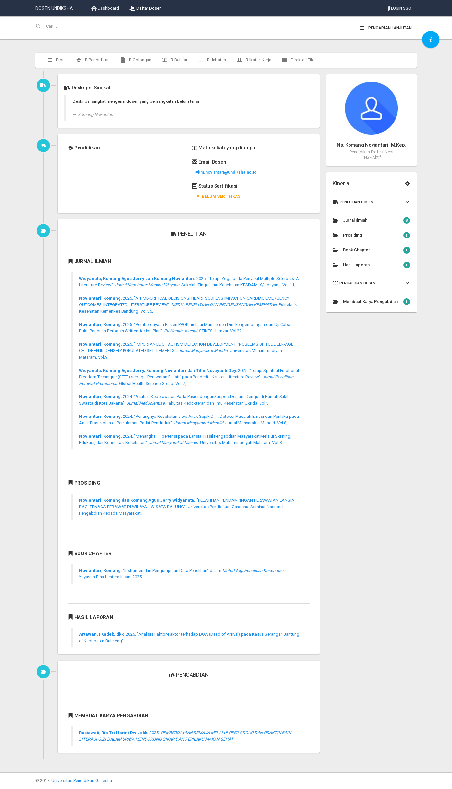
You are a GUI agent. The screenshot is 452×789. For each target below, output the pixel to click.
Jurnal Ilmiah (371, 220)
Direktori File (298, 60)
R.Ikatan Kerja (254, 60)
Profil (56, 60)
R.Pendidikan (93, 60)
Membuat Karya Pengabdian (371, 301)
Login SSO (398, 8)
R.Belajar (174, 60)
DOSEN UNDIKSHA (54, 8)
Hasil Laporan (371, 265)
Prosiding (371, 235)
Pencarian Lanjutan (385, 28)
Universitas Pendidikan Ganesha (81, 780)
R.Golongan (135, 60)
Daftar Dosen (145, 8)
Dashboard (105, 8)
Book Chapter (371, 250)
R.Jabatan (212, 60)
